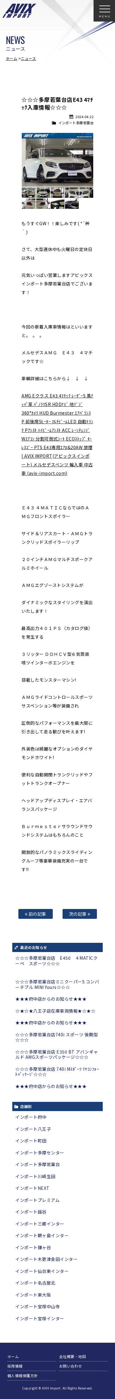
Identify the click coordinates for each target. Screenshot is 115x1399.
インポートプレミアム (37, 1200)
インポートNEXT (32, 1188)
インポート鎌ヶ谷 (33, 1247)
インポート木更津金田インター (46, 1259)
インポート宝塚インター (39, 1318)
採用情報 (15, 1366)
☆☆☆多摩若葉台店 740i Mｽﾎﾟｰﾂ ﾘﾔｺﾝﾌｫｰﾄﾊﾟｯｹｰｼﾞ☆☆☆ (57, 1072)
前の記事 (35, 914)
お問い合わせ (70, 1366)
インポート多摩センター (39, 1153)
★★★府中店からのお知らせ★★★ (50, 999)
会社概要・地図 (72, 1356)
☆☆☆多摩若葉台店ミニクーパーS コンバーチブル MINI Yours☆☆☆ (57, 984)
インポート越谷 (31, 1212)
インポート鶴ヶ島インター (42, 1235)
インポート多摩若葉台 (76, 122)
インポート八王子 (33, 1129)
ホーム (11, 58)
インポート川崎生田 (35, 1176)
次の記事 (79, 914)
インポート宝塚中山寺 (37, 1306)
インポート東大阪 (33, 1295)
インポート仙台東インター (42, 1271)
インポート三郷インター (39, 1224)
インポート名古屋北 (35, 1283)
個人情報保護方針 (22, 1375)
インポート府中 (31, 1117)
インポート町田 (31, 1141)
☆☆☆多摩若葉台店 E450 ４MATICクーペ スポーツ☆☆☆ (56, 961)
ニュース (28, 58)
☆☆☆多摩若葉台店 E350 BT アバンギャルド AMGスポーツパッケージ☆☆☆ (56, 1054)
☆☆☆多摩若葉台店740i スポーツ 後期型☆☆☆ (56, 1037)
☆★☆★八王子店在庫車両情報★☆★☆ (55, 1011)
